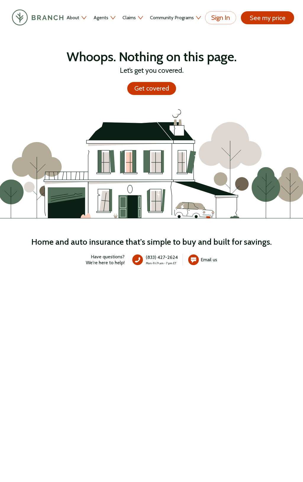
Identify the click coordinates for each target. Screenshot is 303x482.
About (77, 17)
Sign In (220, 18)
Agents (105, 17)
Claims (133, 17)
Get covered (151, 88)
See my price (267, 17)
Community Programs (176, 17)
